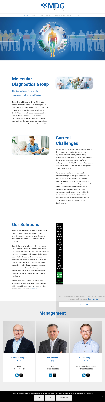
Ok (39, 398)
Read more (64, 398)
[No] (103, 397)
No (50, 398)
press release (34, 289)
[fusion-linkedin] (17, 375)
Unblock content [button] (59, 275)
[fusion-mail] (21, 375)
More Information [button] (59, 281)
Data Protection (93, 299)
